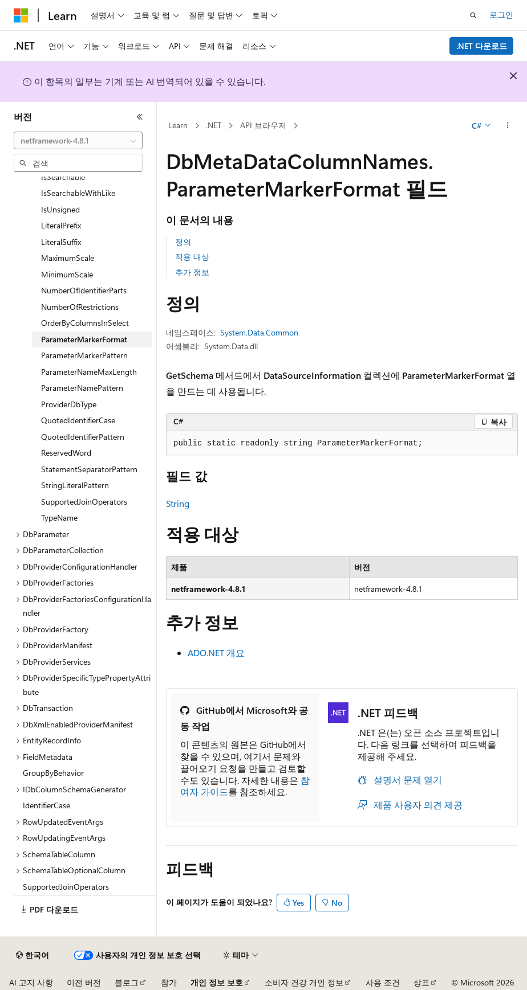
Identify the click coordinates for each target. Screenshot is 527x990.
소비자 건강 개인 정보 (304, 982)
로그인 (501, 14)
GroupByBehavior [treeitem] (53, 772)
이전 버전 (84, 982)
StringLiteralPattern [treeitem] (75, 485)
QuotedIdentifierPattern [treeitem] (82, 436)
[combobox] (78, 141)
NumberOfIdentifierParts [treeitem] (84, 290)
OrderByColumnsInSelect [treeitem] (85, 322)
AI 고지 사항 (31, 982)
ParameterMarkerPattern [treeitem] (84, 355)
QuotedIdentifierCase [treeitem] (78, 420)
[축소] (140, 117)
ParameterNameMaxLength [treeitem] (89, 371)
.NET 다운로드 (481, 45)
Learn (178, 125)
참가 (169, 982)
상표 (421, 982)
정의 (183, 241)
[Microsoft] (21, 15)
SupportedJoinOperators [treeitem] (84, 501)
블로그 (127, 982)
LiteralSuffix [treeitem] (61, 241)
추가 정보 (192, 272)
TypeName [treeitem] (59, 517)
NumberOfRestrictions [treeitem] (80, 306)
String (177, 503)
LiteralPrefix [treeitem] (61, 225)
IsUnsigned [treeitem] (60, 209)
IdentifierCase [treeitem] (46, 805)
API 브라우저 (263, 125)
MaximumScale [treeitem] (67, 257)
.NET (213, 125)
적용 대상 (192, 256)
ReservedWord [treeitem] (66, 452)
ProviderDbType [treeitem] (68, 404)
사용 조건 (383, 982)
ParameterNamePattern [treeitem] (82, 387)
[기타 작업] (508, 126)
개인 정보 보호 (216, 982)
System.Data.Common (259, 332)
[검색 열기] (473, 15)
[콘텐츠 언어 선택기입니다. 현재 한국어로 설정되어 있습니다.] (32, 955)
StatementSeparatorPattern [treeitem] (89, 469)
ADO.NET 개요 (216, 652)
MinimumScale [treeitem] (67, 274)
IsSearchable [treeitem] (63, 176)
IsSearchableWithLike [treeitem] (78, 192)
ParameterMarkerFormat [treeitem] (84, 339)
